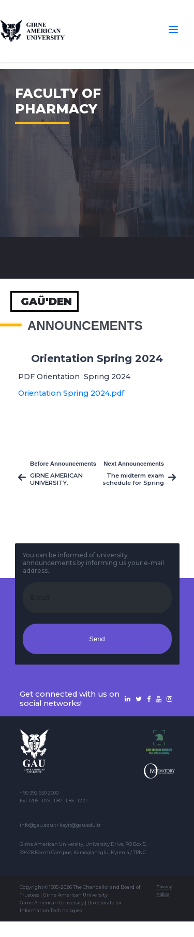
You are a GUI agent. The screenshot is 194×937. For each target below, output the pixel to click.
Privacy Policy (164, 890)
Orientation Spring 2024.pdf (71, 393)
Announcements (85, 325)
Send (97, 639)
